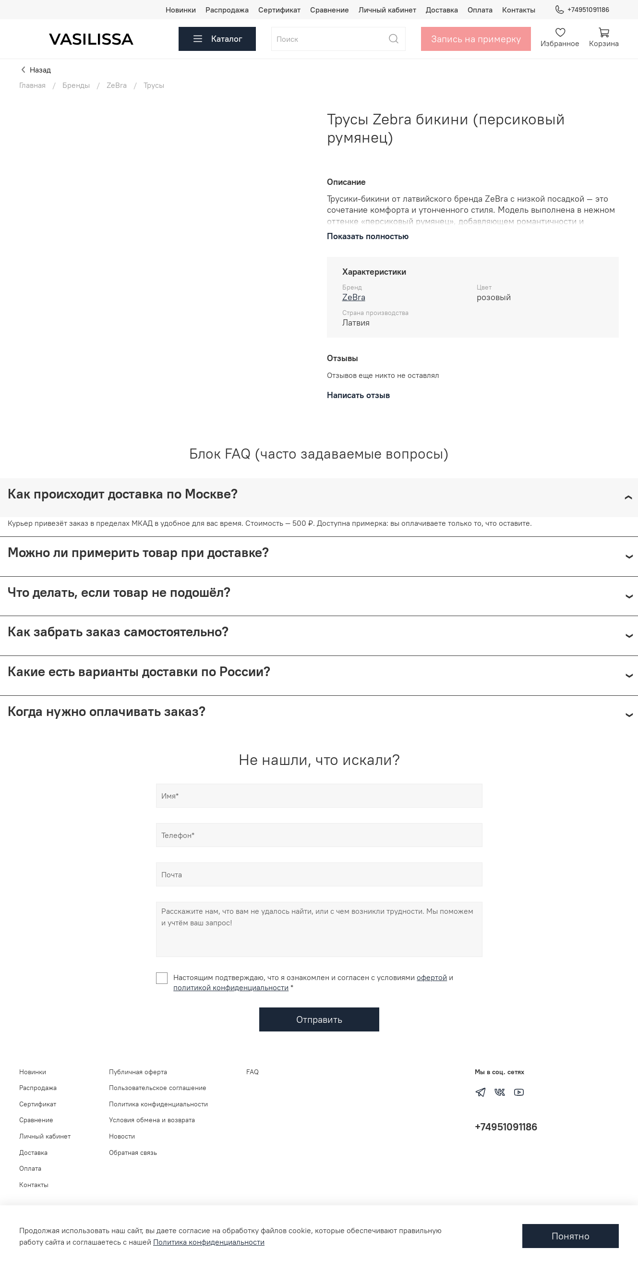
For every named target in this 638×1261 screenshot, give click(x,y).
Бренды (76, 85)
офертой (432, 977)
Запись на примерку (476, 39)
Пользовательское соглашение (157, 1087)
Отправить (319, 1019)
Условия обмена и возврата (152, 1120)
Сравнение (329, 9)
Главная (32, 85)
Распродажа (227, 9)
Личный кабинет (387, 9)
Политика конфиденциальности (158, 1104)
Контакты (518, 9)
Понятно (571, 1236)
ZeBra (117, 85)
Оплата (480, 9)
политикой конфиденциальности (231, 987)
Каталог (217, 39)
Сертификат (279, 9)
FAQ (252, 1071)
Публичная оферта (138, 1071)
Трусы (154, 85)
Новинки (181, 9)
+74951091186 (581, 10)
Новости (122, 1136)
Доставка (442, 9)
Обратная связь (133, 1152)
